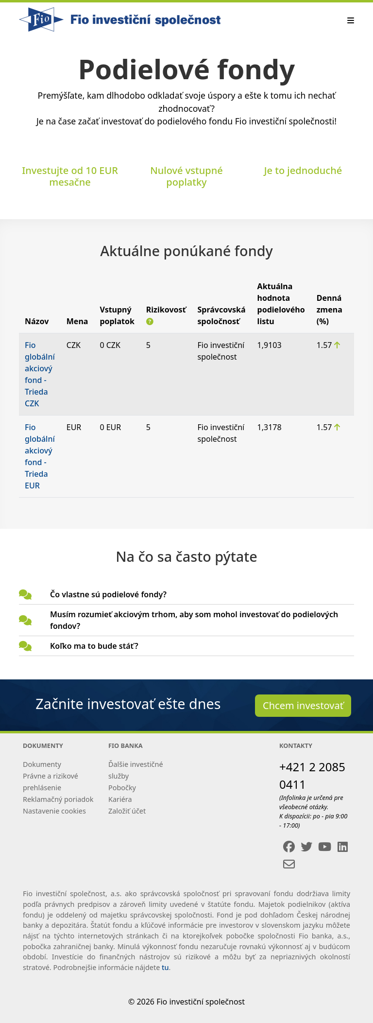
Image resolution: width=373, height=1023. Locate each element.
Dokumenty (42, 764)
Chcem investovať (303, 705)
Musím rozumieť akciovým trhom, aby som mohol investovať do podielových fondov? (194, 620)
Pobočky (122, 787)
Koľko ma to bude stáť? (94, 646)
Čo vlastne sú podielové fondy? (108, 594)
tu (165, 967)
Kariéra (120, 799)
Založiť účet (127, 810)
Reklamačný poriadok (58, 799)
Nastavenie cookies (54, 810)
